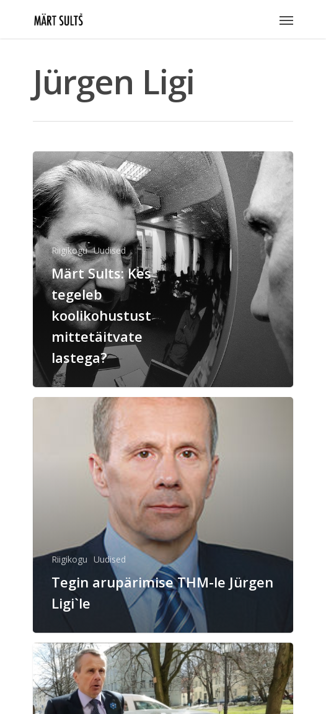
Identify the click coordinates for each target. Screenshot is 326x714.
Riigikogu (69, 250)
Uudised (110, 250)
